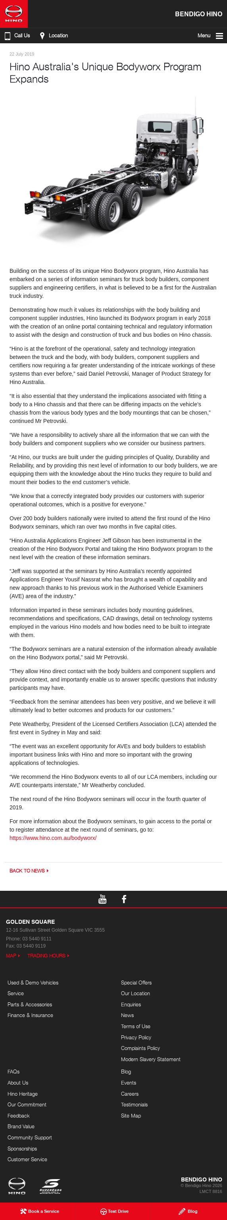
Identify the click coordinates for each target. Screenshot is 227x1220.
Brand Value (21, 1126)
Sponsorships (22, 1148)
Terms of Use (135, 1026)
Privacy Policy (136, 1037)
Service (16, 993)
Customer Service (27, 1159)
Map (11, 956)
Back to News (27, 871)
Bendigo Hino (198, 13)
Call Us (16, 36)
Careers (130, 1094)
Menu (211, 36)
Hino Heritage (23, 1094)
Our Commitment (27, 1104)
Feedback (19, 1115)
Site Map (131, 1115)
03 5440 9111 (36, 939)
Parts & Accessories (30, 1004)
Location (52, 36)
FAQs (13, 1071)
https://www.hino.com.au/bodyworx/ (53, 838)
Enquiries (131, 1004)
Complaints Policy (140, 1048)
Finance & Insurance (30, 1015)
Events (128, 1082)
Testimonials (134, 1104)
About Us (18, 1082)
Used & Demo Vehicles (33, 982)
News (127, 1015)
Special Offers (136, 982)
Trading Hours (46, 956)
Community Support (30, 1137)
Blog (126, 1071)
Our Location (135, 993)
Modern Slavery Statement (151, 1059)
